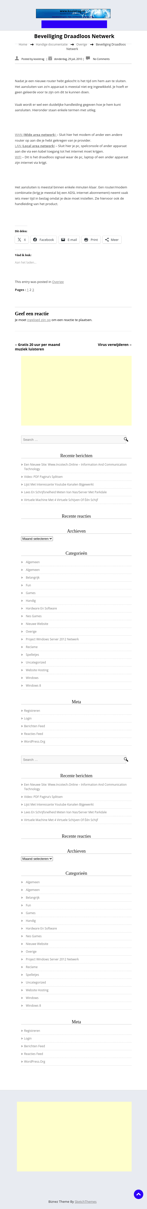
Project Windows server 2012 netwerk (52, 639)
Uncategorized (36, 662)
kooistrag (39, 59)
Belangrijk (32, 577)
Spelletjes (32, 655)
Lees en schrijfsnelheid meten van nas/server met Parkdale (65, 492)
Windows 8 (33, 685)
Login (28, 718)
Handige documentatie (52, 44)
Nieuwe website (37, 624)
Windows (32, 678)
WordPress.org (34, 741)
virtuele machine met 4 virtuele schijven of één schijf (61, 500)
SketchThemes (86, 1201)
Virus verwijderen (113, 344)
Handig (31, 601)
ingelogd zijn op (39, 320)
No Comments (101, 59)
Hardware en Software (41, 608)
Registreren (32, 711)
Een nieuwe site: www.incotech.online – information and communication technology (75, 466)
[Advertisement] (76, 391)
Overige (81, 44)
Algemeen (33, 562)
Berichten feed (34, 726)
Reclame (31, 647)
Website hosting (37, 670)
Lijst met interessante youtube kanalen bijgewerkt (59, 484)
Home (23, 44)
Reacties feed (33, 734)
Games (31, 593)
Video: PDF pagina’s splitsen (43, 477)
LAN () (35, 146)
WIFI (18, 157)
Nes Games (34, 616)
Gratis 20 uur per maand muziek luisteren (37, 346)
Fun (28, 585)
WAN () (36, 134)
